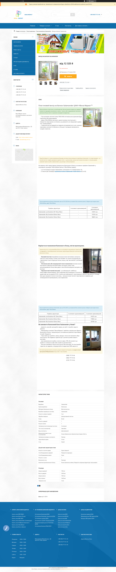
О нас (57, 25)
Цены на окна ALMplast (64, 522)
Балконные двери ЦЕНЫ (87, 514)
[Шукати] (72, 14)
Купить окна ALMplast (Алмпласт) (20, 522)
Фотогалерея (17, 42)
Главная (32, 25)
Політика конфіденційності (78, 568)
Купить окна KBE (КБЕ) (17, 518)
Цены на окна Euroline (63, 524)
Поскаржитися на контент (66, 568)
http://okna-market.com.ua (25, 137)
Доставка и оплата (81, 25)
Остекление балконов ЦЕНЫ (42, 514)
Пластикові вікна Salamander (43, 31)
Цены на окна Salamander (64, 520)
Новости (16, 53)
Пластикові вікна (31, 31)
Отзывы (16, 69)
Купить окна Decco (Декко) (19, 527)
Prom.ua (65, 567)
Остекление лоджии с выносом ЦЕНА (44, 520)
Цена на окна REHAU (63, 516)
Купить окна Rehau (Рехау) (19, 516)
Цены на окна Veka (63, 527)
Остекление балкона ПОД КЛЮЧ (43, 526)
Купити (69, 76)
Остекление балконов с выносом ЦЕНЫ (45, 516)
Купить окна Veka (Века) (18, 524)
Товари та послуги (20, 31)
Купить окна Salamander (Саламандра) (22, 520)
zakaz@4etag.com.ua (25, 139)
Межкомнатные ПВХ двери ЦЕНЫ (89, 516)
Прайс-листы (17, 49)
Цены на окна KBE (62, 518)
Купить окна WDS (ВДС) (18, 514)
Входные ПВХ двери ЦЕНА (87, 518)
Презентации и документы (21, 61)
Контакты (68, 25)
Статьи (15, 57)
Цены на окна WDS (63, 514)
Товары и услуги (45, 25)
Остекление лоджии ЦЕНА (41, 518)
